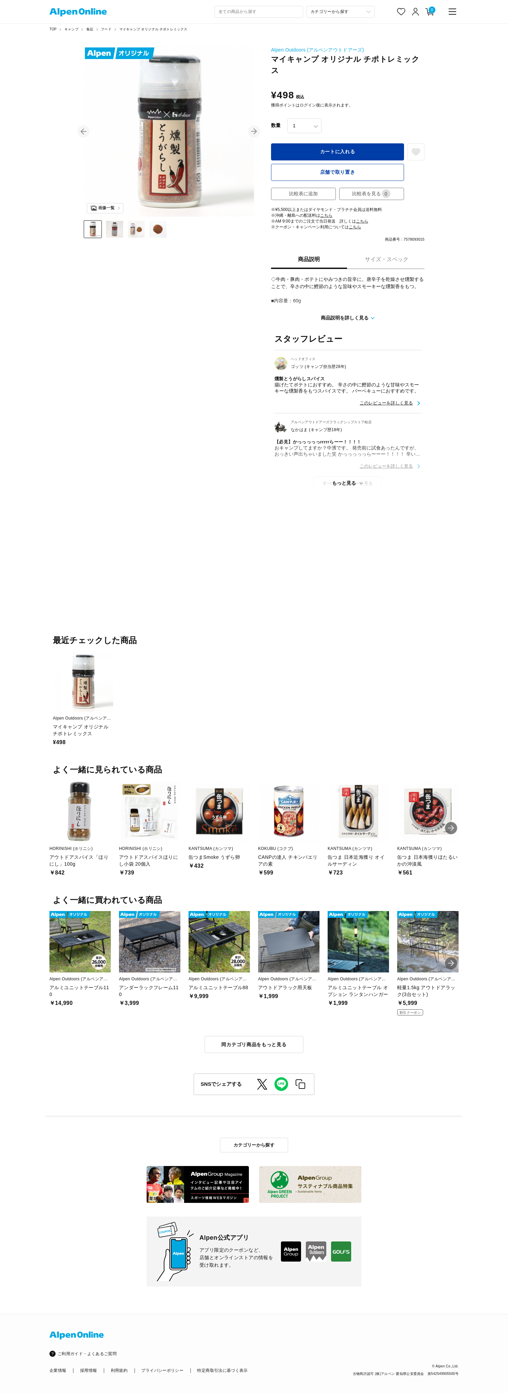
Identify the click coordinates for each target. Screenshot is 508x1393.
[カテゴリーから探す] (341, 12)
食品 (89, 29)
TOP (53, 29)
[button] (83, 131)
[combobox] (258, 12)
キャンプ (71, 29)
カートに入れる (337, 151)
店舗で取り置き (337, 172)
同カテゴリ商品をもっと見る (253, 1044)
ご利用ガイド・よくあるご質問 (87, 1353)
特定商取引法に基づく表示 (222, 1370)
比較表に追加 (303, 193)
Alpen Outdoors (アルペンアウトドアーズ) (317, 50)
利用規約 (119, 1370)
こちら (326, 215)
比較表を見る (371, 193)
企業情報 (57, 1370)
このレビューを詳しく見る (386, 403)
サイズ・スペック (386, 259)
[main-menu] (452, 11)
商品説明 (309, 259)
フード (106, 29)
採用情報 (88, 1370)
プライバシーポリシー (162, 1370)
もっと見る (344, 483)
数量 (276, 125)
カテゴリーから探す (254, 1145)
